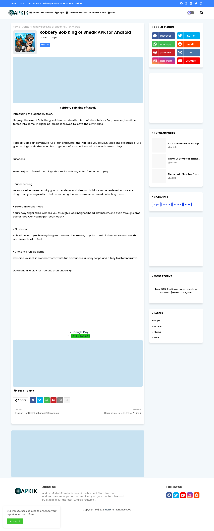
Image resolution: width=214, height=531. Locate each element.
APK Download (81, 336)
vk (191, 52)
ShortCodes (97, 12)
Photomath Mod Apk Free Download (184, 174)
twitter (191, 35)
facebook (165, 35)
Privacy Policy (51, 3)
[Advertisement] (79, 80)
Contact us (32, 3)
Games (47, 12)
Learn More (27, 514)
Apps (59, 12)
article (166, 204)
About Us (16, 3)
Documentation (72, 3)
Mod (112, 12)
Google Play (80, 332)
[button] (201, 12)
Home (34, 12)
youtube (191, 60)
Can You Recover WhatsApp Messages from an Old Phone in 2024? (184, 143)
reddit (190, 44)
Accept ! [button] (15, 521)
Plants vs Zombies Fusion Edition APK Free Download (184, 158)
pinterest (165, 52)
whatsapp (166, 44)
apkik (108, 509)
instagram (166, 60)
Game (25, 26)
